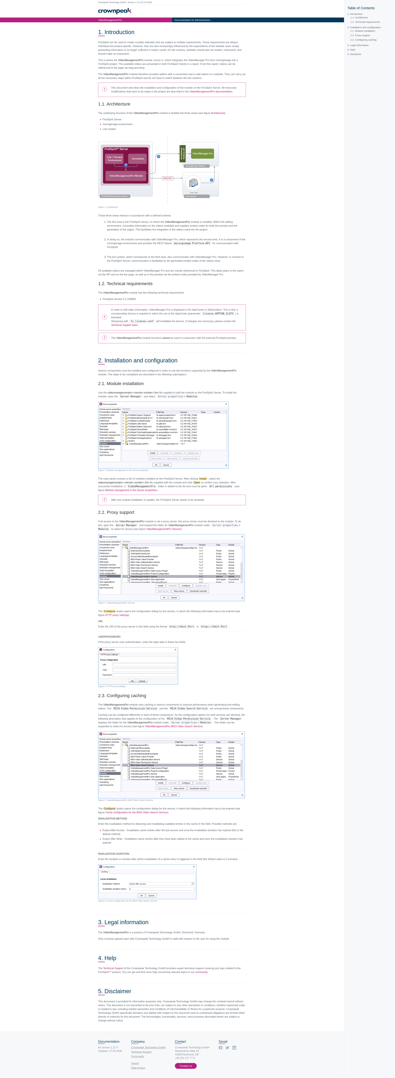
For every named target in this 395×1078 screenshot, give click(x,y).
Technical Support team (124, 325)
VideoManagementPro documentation (211, 91)
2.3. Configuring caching (363, 39)
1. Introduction (355, 14)
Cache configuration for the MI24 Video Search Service (136, 812)
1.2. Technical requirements (365, 22)
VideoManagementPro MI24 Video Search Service (173, 726)
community (201, 972)
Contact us (186, 1066)
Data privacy (138, 1068)
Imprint (135, 1063)
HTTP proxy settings (116, 615)
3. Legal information (358, 45)
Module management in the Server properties (130, 490)
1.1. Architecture (359, 17)
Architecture (217, 113)
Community (137, 1056)
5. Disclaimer (354, 54)
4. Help (351, 49)
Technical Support (113, 968)
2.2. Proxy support (360, 35)
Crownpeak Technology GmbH (148, 1047)
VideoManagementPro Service (163, 529)
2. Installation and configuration (364, 27)
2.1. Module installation (362, 30)
